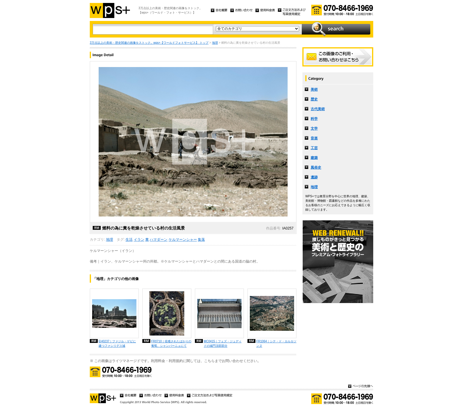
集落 (201, 239)
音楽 (314, 138)
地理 (215, 42)
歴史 (314, 99)
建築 (314, 158)
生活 (129, 239)
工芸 (314, 148)
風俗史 (316, 167)
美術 (314, 89)
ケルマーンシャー (183, 239)
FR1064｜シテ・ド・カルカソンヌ (276, 343)
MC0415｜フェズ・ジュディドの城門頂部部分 (223, 343)
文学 (314, 128)
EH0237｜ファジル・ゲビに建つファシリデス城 (117, 343)
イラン (139, 239)
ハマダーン (158, 239)
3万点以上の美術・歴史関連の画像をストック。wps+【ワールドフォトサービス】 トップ (149, 42)
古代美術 (318, 109)
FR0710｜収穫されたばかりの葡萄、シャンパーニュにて (171, 343)
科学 (314, 119)
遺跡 (314, 177)
